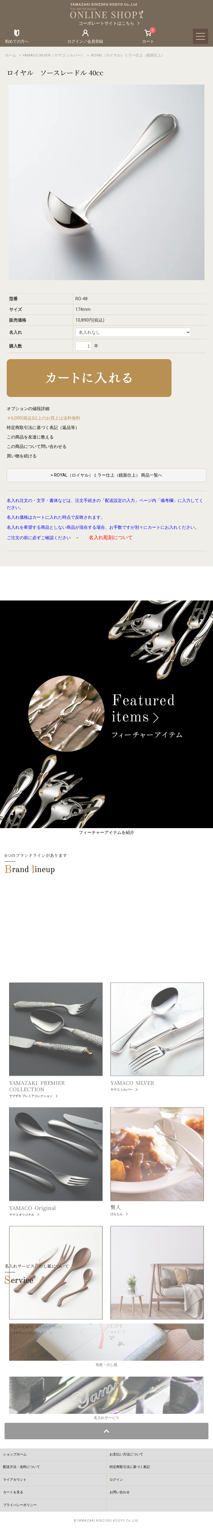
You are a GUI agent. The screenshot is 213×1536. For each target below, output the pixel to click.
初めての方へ (17, 41)
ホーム (10, 55)
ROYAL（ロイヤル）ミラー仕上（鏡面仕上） (128, 55)
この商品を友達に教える (30, 436)
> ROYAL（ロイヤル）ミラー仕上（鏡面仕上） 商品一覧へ (106, 475)
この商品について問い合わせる (37, 446)
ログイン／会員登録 (85, 41)
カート (148, 36)
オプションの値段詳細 (28, 408)
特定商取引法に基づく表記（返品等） (43, 427)
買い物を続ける (22, 455)
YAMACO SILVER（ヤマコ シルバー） (54, 55)
